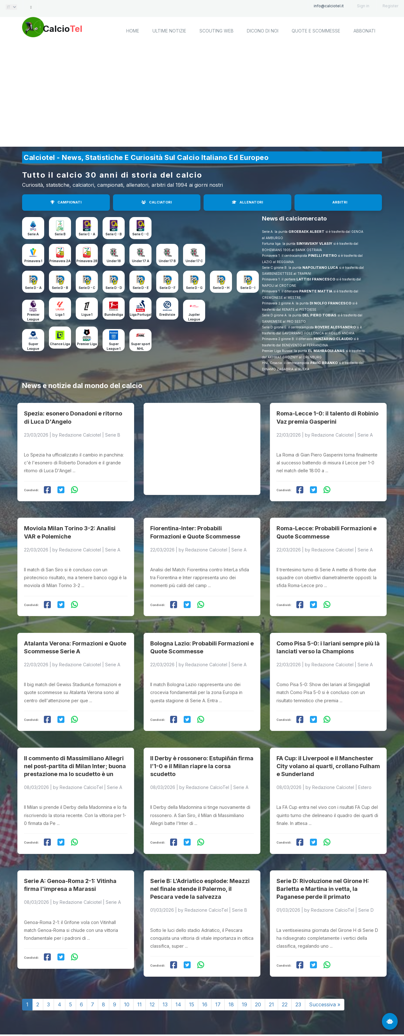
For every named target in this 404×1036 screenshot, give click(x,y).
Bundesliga (113, 314)
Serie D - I (247, 288)
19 (244, 969)
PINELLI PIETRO (322, 255)
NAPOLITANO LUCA (320, 267)
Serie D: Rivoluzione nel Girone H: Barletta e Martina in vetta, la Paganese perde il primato (322, 854)
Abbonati (364, 30)
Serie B (60, 234)
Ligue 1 (86, 314)
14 (178, 969)
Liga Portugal (141, 314)
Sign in (363, 5)
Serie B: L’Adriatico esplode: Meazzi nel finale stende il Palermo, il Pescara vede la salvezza (200, 854)
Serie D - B (60, 288)
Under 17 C (194, 261)
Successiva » (324, 969)
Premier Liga (87, 344)
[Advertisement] (202, 96)
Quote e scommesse (316, 30)
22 (285, 969)
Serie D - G (194, 288)
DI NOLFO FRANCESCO (330, 303)
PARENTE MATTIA (315, 291)
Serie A (33, 234)
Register (390, 5)
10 (126, 969)
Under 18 (114, 261)
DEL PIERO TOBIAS (319, 315)
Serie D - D (113, 288)
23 (298, 969)
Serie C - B (113, 234)
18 (231, 969)
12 (152, 969)
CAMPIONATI (65, 202)
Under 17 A (140, 261)
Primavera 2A (60, 261)
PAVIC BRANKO (324, 363)
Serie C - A (87, 234)
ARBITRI (339, 202)
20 (258, 969)
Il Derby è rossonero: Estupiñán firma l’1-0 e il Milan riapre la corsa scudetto (201, 738)
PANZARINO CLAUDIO (333, 339)
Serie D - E (141, 288)
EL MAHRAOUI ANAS (326, 351)
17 (218, 969)
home (132, 30)
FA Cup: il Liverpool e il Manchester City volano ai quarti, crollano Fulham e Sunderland (328, 738)
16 (204, 969)
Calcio (75, 29)
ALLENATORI (247, 202)
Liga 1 (60, 314)
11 (139, 969)
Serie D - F (167, 288)
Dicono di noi (262, 30)
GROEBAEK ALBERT (306, 231)
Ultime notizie (169, 30)
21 (271, 969)
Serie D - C (87, 288)
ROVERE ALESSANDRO (335, 327)
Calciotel (107, 1016)
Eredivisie (167, 314)
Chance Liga (60, 344)
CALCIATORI (156, 202)
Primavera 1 (33, 261)
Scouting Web (216, 30)
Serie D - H (221, 288)
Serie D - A (33, 288)
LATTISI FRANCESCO (315, 279)
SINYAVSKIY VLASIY (314, 243)
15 (191, 969)
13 (165, 969)
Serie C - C (140, 234)
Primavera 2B (87, 261)
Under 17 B (167, 261)
